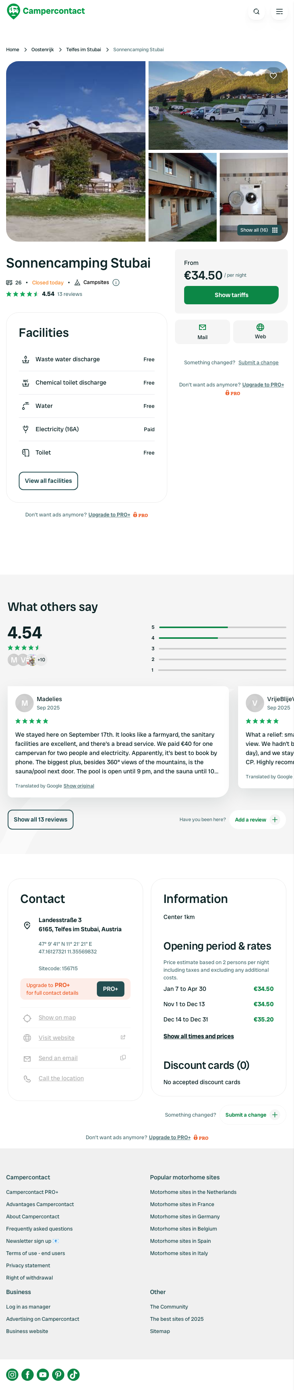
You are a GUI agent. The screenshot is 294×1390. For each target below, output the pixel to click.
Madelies (49, 699)
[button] (218, 1036)
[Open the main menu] (279, 11)
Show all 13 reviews (40, 819)
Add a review (257, 819)
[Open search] (256, 11)
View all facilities (48, 481)
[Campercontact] (46, 11)
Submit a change (258, 362)
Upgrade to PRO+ (109, 514)
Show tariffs (231, 295)
